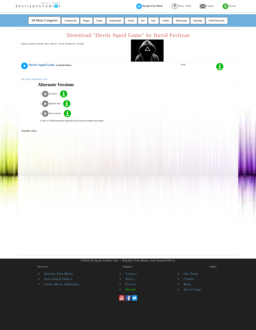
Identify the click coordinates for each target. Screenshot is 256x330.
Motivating (181, 20)
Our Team (191, 273)
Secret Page (192, 289)
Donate (229, 6)
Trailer (165, 20)
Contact (207, 6)
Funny (99, 20)
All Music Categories (44, 20)
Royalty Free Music (149, 6)
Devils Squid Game (42, 64)
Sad (143, 20)
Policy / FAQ (181, 6)
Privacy (131, 284)
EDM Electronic (216, 20)
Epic (153, 20)
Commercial (70, 20)
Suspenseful (115, 20)
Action (131, 20)
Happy (86, 20)
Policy (130, 279)
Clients (189, 279)
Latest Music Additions (61, 284)
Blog (187, 284)
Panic (28, 79)
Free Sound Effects (58, 279)
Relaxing (197, 20)
